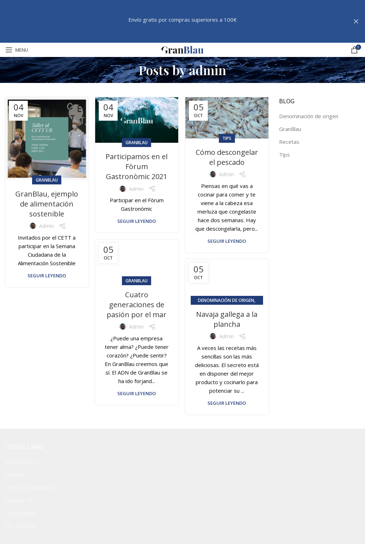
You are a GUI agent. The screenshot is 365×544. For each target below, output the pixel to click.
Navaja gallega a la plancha (226, 319)
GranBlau (47, 180)
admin (207, 69)
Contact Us (18, 500)
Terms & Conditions (29, 487)
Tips (226, 138)
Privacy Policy (22, 461)
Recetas (289, 141)
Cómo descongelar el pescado (227, 157)
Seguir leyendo (46, 275)
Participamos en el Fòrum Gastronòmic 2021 (137, 166)
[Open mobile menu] (17, 50)
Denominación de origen (226, 300)
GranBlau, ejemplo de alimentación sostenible (46, 204)
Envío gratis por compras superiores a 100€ (182, 19)
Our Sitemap (20, 525)
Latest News (21, 513)
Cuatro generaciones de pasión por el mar (136, 304)
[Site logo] (182, 49)
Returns (15, 474)
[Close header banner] (356, 21)
